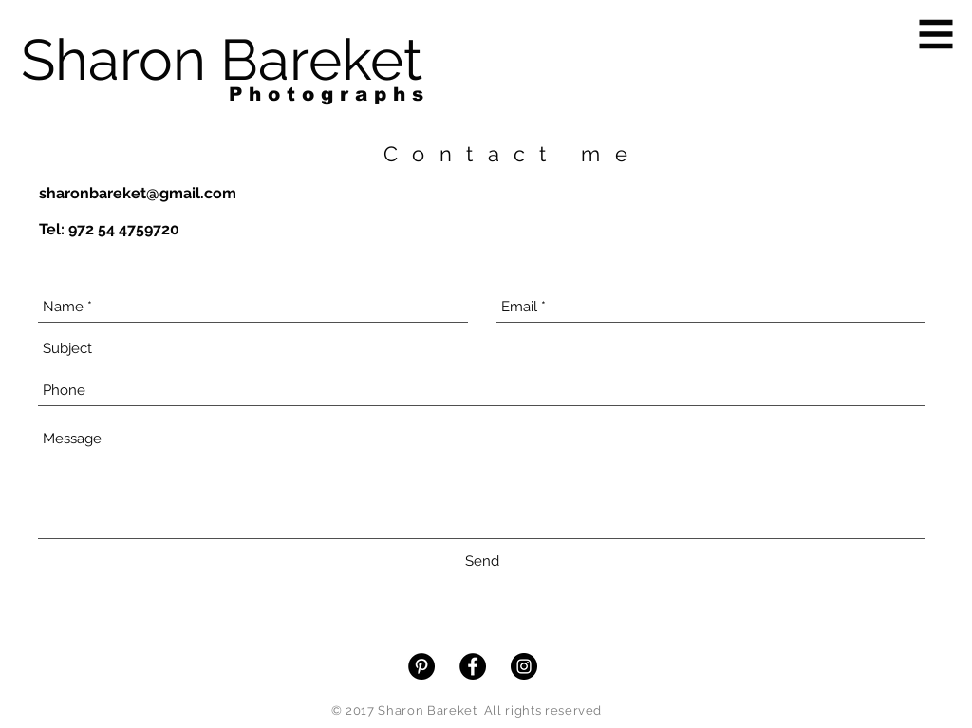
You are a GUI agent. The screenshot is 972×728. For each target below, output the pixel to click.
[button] (936, 34)
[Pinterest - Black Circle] (421, 666)
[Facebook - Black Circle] (472, 666)
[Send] (482, 561)
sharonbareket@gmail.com (137, 193)
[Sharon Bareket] (221, 60)
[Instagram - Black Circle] (524, 666)
